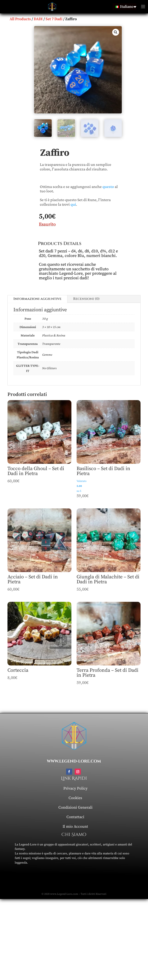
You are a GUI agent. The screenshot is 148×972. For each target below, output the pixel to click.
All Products (20, 19)
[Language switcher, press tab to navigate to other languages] (124, 6)
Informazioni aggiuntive (37, 298)
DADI (38, 19)
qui (73, 204)
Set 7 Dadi (54, 19)
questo (108, 186)
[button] (115, 32)
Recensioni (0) (86, 298)
